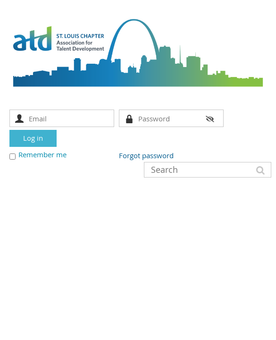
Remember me (42, 154)
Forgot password (146, 155)
